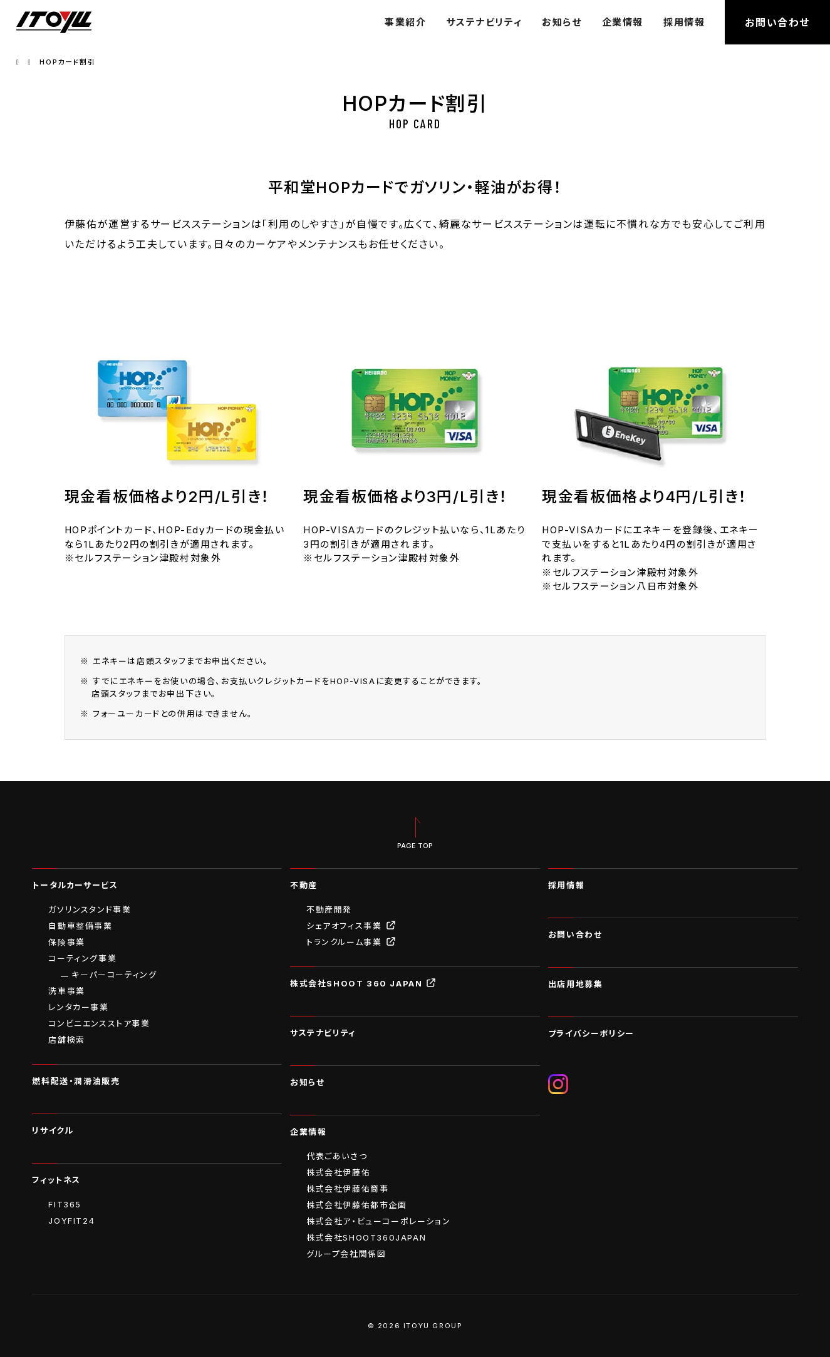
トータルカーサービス (75, 885)
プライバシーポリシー (591, 1033)
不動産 (304, 885)
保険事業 (66, 942)
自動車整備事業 (80, 926)
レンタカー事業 (78, 1007)
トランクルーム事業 (351, 942)
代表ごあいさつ (336, 1156)
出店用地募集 (575, 984)
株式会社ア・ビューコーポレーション (378, 1221)
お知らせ (561, 22)
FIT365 (64, 1204)
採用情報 (684, 22)
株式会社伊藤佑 (338, 1172)
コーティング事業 (82, 958)
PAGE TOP (415, 845)
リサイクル (52, 1130)
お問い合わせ (777, 22)
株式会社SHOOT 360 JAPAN (363, 982)
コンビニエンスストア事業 (99, 1023)
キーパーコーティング (114, 975)
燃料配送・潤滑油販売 (76, 1081)
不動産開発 (329, 909)
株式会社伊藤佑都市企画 (356, 1205)
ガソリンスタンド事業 (89, 909)
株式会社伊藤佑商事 (347, 1189)
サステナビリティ (484, 22)
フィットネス (56, 1180)
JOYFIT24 (71, 1221)
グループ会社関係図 (346, 1254)
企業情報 (622, 22)
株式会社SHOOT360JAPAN (366, 1237)
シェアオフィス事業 (351, 926)
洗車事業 (66, 991)
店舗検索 (66, 1040)
